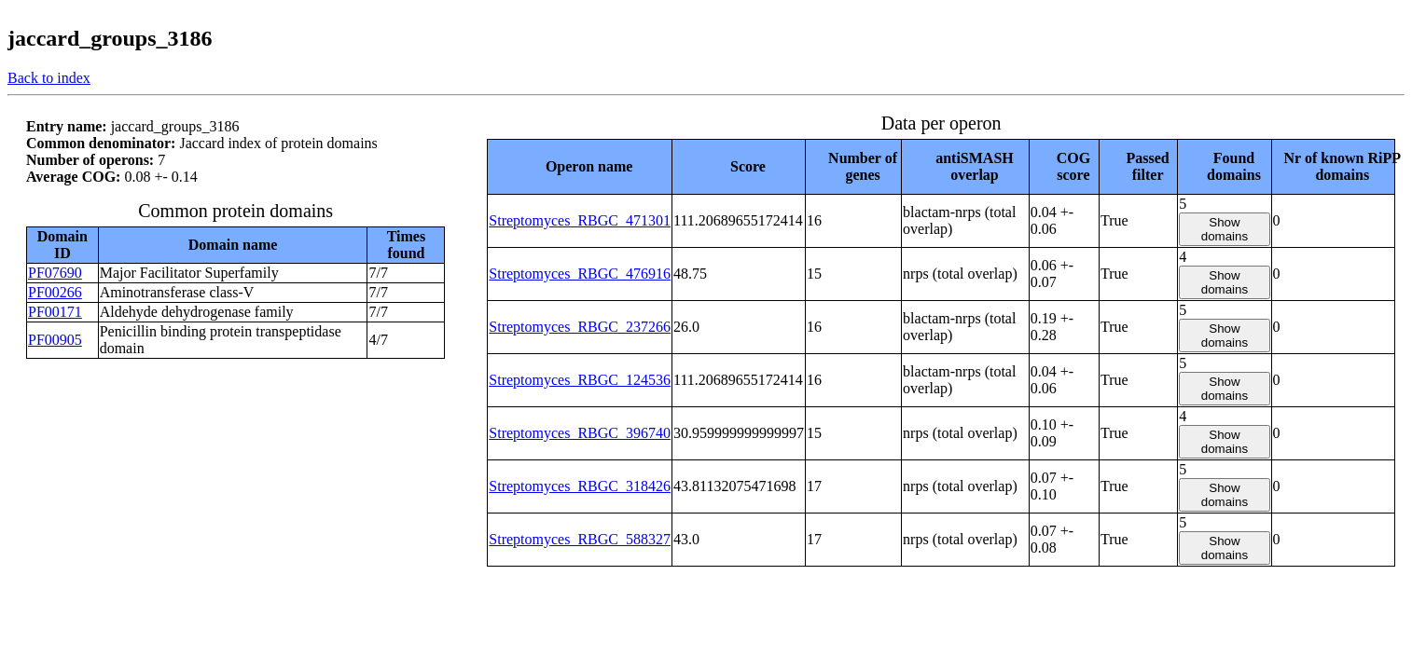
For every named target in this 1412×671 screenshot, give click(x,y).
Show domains (1224, 229)
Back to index (48, 78)
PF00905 (55, 340)
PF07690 (55, 273)
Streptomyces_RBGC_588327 (580, 539)
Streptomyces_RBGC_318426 (580, 486)
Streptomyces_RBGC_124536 (580, 380)
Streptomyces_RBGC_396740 (580, 433)
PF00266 (55, 292)
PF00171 (55, 312)
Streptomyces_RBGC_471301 (580, 220)
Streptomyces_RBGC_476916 (580, 273)
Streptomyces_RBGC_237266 (580, 327)
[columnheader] (580, 166)
